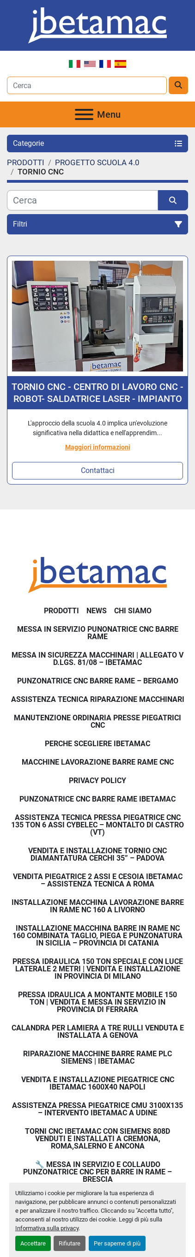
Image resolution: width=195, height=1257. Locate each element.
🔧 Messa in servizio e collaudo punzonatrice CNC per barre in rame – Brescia (97, 1172)
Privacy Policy (97, 780)
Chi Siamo (133, 610)
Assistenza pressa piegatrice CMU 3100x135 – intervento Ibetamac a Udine (97, 1109)
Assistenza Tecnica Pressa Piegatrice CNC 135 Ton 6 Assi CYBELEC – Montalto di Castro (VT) (97, 825)
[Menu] (84, 114)
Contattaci (98, 470)
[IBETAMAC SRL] (97, 574)
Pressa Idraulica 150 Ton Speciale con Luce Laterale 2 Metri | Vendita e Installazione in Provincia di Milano (97, 969)
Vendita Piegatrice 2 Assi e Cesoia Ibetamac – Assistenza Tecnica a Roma (98, 880)
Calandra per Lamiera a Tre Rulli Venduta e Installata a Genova (98, 1032)
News (96, 610)
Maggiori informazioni (97, 447)
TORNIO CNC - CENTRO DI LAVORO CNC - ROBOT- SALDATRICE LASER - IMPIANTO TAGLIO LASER (97, 393)
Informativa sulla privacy (47, 1228)
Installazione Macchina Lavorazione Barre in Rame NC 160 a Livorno (98, 906)
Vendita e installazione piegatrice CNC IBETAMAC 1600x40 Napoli (97, 1083)
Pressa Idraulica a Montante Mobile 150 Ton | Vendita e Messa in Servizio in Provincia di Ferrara (97, 1002)
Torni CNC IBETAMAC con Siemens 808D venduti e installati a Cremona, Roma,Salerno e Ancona (97, 1138)
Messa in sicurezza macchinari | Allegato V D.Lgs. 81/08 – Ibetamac (97, 659)
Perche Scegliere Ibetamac (97, 743)
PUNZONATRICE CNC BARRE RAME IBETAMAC (97, 799)
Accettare (33, 1243)
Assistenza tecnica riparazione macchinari (97, 699)
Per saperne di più (117, 1243)
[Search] (87, 85)
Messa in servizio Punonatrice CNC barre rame (97, 633)
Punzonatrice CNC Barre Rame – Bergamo (97, 680)
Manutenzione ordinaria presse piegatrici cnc (97, 721)
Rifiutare (69, 1243)
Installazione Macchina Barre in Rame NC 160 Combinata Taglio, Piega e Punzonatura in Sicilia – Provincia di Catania (97, 935)
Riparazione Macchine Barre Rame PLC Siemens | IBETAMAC (97, 1057)
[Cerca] (82, 200)
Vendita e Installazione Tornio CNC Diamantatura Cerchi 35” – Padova (97, 854)
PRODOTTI (61, 610)
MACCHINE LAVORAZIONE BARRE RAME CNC (98, 762)
